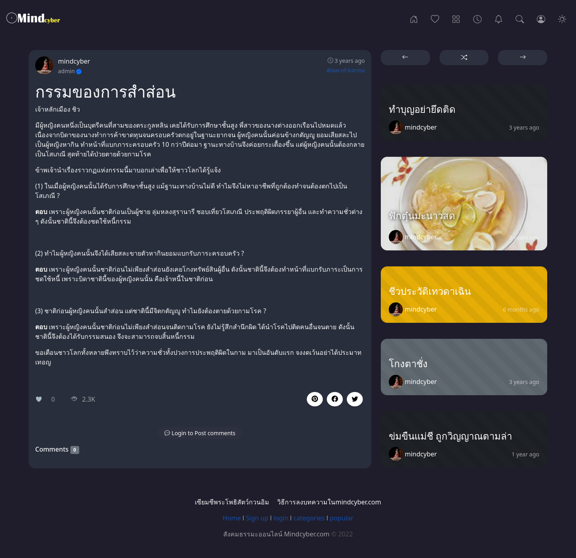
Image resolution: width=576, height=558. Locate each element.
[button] (335, 399)
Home (232, 518)
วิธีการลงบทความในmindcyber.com (329, 502)
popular (341, 518)
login (281, 518)
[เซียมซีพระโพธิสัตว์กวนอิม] (498, 18)
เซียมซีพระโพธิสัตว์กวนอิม (232, 502)
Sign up (257, 518)
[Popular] (435, 18)
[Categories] (456, 18)
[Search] (519, 18)
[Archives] (477, 18)
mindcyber (74, 61)
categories (309, 518)
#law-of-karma (345, 70)
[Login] (541, 18)
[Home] (413, 18)
